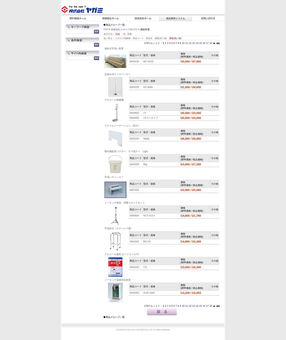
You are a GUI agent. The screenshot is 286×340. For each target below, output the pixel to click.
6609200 (134, 87)
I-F (144, 113)
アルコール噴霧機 (114, 99)
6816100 (134, 138)
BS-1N (146, 241)
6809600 (134, 113)
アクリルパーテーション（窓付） (122, 125)
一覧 (123, 34)
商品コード (138, 38)
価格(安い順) (161, 38)
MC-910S (148, 61)
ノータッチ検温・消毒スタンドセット (124, 202)
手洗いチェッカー (114, 177)
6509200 (134, 292)
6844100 (134, 267)
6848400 (134, 118)
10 (183, 43)
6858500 (134, 215)
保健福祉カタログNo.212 (124, 29)
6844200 (134, 164)
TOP (105, 29)
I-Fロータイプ (150, 118)
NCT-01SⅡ (149, 215)
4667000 (134, 190)
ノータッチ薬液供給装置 (117, 280)
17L (145, 267)
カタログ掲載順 (123, 38)
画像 (129, 34)
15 (200, 43)
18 (211, 43)
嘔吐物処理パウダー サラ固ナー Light (126, 151)
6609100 (134, 61)
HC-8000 (148, 87)
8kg (145, 164)
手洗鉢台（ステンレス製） (118, 228)
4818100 (134, 241)
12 (190, 43)
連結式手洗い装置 (114, 48)
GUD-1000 (149, 292)
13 (193, 43)
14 (197, 43)
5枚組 (146, 138)
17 (207, 43)
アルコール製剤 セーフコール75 (121, 254)
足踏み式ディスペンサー (117, 74)
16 (204, 43)
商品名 (149, 38)
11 (186, 43)
